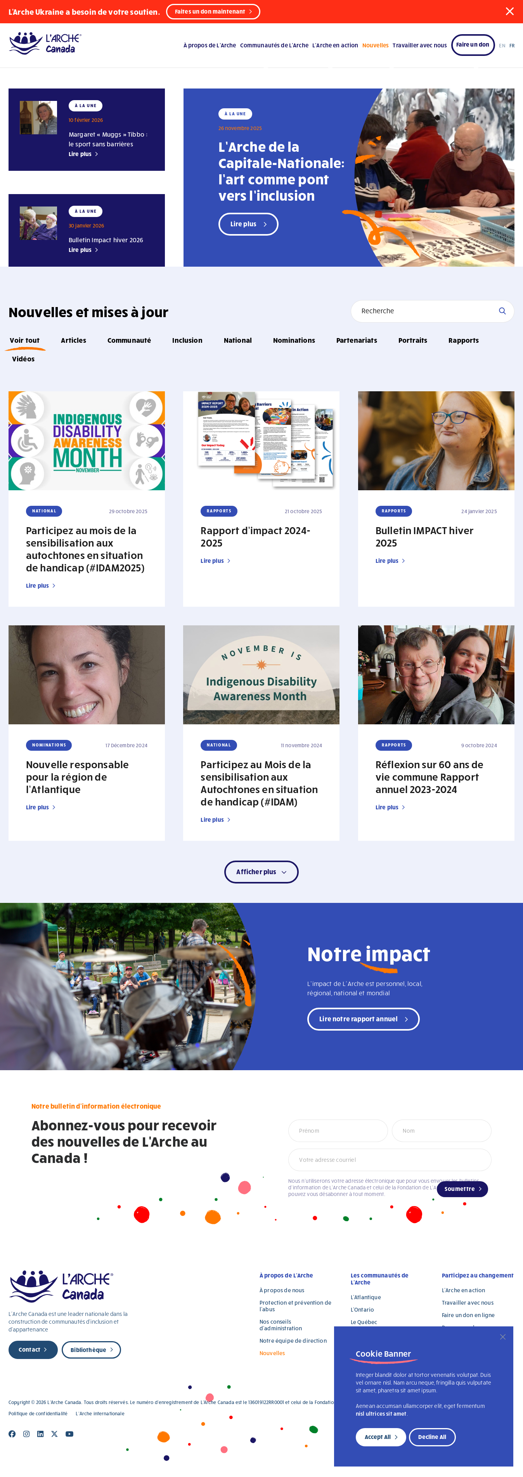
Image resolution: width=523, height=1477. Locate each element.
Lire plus (80, 153)
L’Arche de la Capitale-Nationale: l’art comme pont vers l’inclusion (281, 170)
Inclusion (187, 339)
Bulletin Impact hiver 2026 (106, 239)
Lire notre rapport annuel (358, 1018)
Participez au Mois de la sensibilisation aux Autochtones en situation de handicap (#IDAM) (259, 782)
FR (511, 45)
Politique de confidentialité (38, 1413)
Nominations (294, 339)
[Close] (503, 1337)
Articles (73, 339)
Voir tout (25, 339)
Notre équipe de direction (293, 1340)
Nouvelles (375, 45)
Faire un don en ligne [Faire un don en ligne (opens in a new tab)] (468, 1315)
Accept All (378, 1436)
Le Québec (364, 1322)
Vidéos (23, 358)
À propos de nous (282, 1290)
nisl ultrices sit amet (381, 1413)
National (238, 339)
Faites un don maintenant (210, 11)
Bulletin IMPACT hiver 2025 (425, 536)
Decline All (432, 1436)
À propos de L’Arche (210, 45)
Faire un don (473, 44)
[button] (509, 11)
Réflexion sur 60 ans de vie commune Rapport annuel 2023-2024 (430, 776)
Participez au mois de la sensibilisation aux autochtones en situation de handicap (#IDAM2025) (85, 548)
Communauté (129, 339)
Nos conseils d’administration (281, 1324)
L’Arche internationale (100, 1413)
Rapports (464, 339)
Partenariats (356, 339)
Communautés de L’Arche (274, 45)
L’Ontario (362, 1309)
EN (502, 45)
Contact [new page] (29, 1349)
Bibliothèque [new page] (88, 1349)
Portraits (412, 339)
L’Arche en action (335, 45)
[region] (423, 1396)
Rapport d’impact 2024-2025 (255, 536)
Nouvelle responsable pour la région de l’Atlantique (77, 776)
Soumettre (460, 1188)
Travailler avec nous (420, 45)
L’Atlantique (366, 1297)
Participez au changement (478, 1275)
